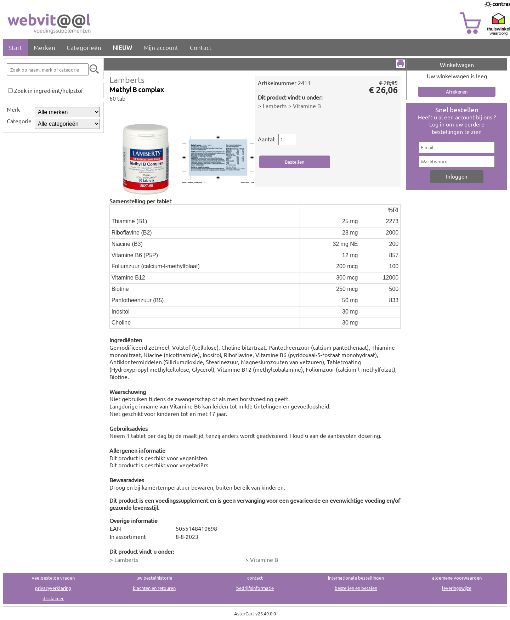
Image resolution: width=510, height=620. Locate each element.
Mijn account (160, 47)
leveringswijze (456, 588)
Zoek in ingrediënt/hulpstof (48, 90)
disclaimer (53, 598)
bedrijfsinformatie (255, 588)
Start (15, 47)
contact (255, 578)
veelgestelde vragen (53, 578)
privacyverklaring (53, 588)
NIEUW (122, 47)
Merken (44, 47)
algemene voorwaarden (457, 578)
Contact (201, 47)
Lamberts (126, 79)
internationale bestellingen (356, 578)
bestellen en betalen (356, 588)
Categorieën (84, 47)
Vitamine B (307, 105)
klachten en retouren (154, 588)
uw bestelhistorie (154, 578)
